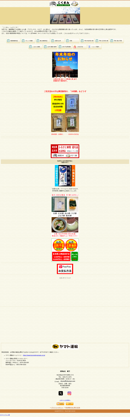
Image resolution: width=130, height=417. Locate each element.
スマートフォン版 (5, 415)
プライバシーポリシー (57, 407)
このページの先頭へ (65, 400)
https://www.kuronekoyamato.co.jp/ (34, 355)
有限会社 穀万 (65, 3)
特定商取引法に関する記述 (72, 407)
